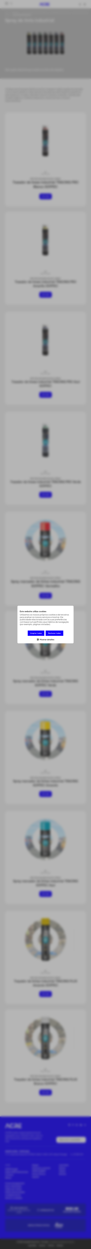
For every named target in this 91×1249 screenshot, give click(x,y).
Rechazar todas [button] (54, 633)
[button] (45, 639)
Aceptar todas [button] (36, 633)
